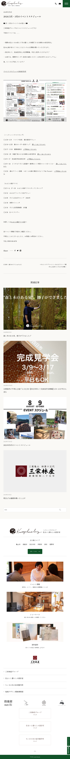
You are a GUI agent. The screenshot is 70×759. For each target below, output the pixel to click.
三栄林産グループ (11, 671)
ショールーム (68, 741)
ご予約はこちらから (30, 149)
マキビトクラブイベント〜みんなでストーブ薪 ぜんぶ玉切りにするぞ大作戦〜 (53, 266)
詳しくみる (35, 551)
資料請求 (68, 751)
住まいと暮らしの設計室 (14, 678)
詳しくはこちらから (38, 144)
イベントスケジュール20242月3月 (14, 71)
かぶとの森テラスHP (18, 222)
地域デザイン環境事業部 (14, 691)
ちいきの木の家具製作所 (14, 685)
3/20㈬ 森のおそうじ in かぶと (12, 264)
